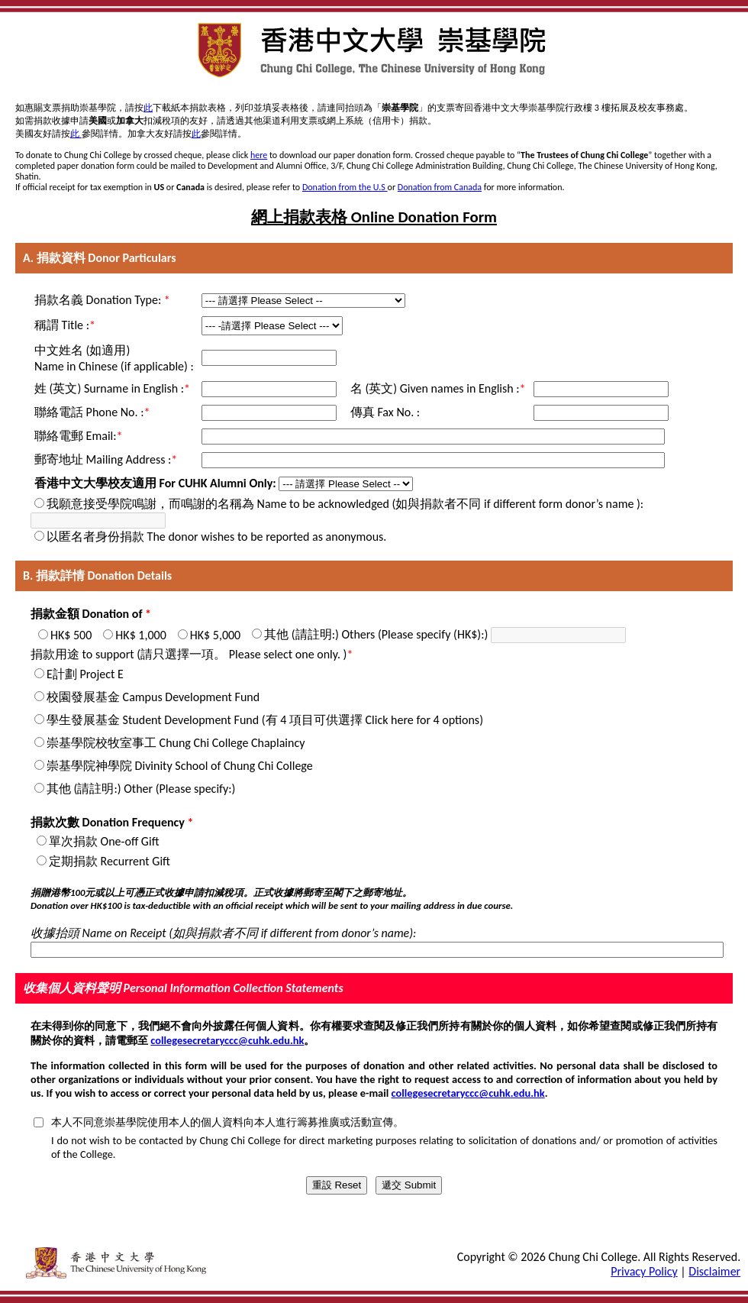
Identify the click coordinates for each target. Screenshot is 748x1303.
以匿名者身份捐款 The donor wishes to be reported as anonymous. (216, 536)
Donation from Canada (440, 187)
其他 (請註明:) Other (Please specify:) (141, 788)
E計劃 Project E (85, 674)
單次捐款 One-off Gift (104, 841)
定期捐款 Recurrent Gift (109, 861)
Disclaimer (714, 1271)
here (258, 155)
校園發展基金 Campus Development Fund (153, 697)
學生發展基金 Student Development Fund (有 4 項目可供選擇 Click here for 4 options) (265, 720)
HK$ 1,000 (140, 635)
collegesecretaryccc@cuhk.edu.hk (227, 1040)
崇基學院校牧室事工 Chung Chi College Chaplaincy (176, 743)
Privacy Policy (644, 1271)
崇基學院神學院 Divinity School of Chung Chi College (180, 765)
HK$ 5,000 (215, 635)
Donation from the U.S (345, 187)
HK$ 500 (71, 635)
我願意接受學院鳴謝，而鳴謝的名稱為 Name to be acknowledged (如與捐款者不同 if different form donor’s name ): (345, 503)
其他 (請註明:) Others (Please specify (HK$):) (376, 634)
